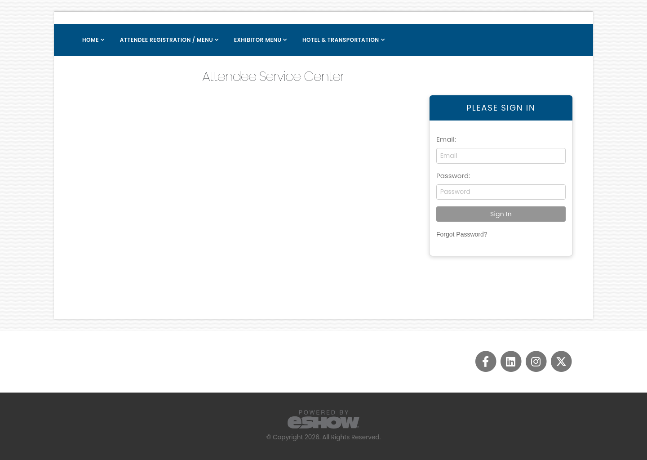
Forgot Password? (461, 234)
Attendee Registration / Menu (166, 40)
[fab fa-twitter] (561, 361)
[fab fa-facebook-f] (486, 361)
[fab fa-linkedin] (511, 361)
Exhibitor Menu (258, 40)
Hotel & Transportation (340, 40)
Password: (453, 175)
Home (90, 40)
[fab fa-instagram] (536, 361)
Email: (446, 139)
